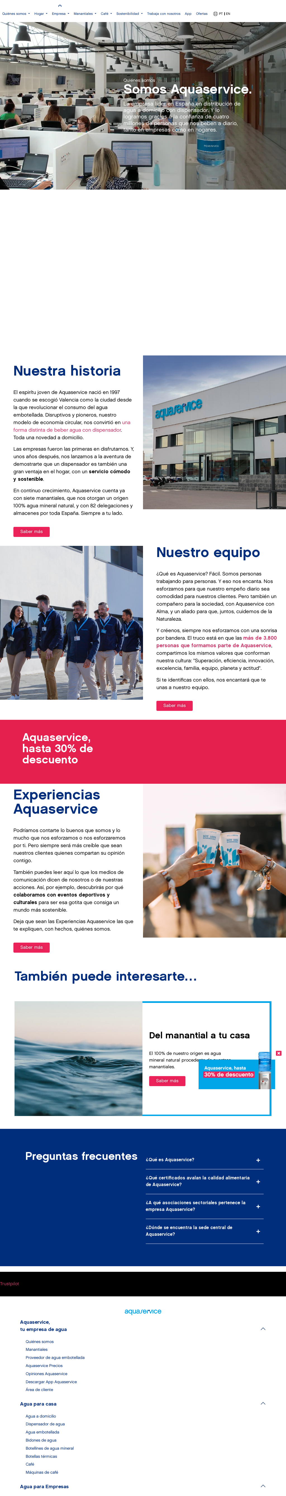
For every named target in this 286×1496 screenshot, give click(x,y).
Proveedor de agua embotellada (55, 1357)
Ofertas (202, 13)
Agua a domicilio (41, 1416)
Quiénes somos (40, 1342)
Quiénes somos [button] (14, 13)
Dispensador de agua (45, 1424)
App (188, 13)
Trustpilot (9, 1284)
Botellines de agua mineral (50, 1448)
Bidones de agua (41, 1440)
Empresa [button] (59, 13)
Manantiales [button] (84, 13)
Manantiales (36, 1349)
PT (221, 13)
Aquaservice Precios (44, 1366)
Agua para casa (38, 1404)
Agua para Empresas (44, 1487)
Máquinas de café (42, 1472)
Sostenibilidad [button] (128, 13)
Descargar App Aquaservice (51, 1382)
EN (228, 13)
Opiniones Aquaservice (46, 1374)
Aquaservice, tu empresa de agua (43, 1326)
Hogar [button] (39, 13)
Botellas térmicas (41, 1456)
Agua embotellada (42, 1432)
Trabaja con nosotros (163, 13)
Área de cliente (39, 1390)
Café (30, 1464)
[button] (205, 1160)
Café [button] (105, 13)
